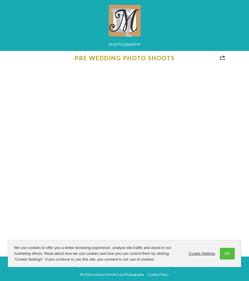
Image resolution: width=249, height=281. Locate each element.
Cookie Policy (158, 274)
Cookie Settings (202, 253)
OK (227, 253)
